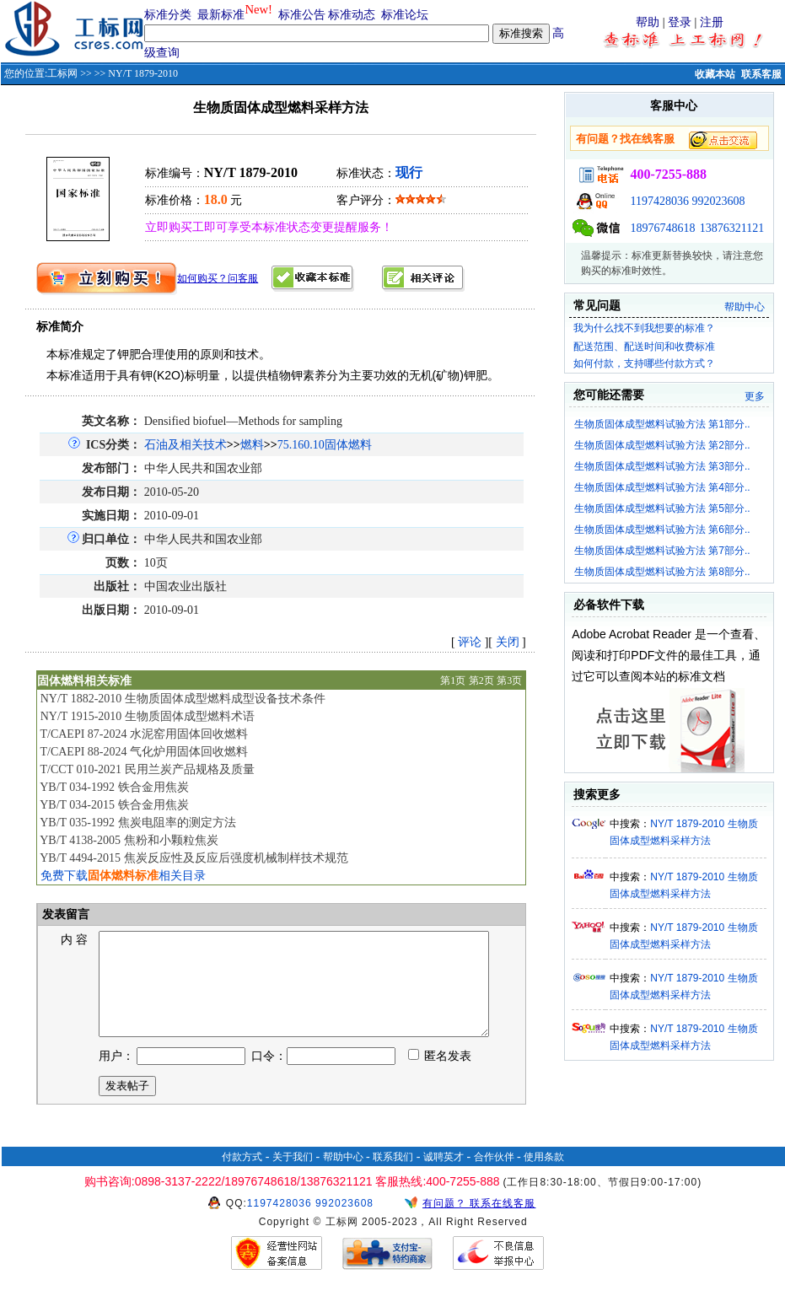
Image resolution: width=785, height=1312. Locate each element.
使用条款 (544, 1177)
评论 (469, 642)
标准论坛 (404, 14)
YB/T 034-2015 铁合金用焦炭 (114, 804)
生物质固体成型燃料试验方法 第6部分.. (662, 529)
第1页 (452, 680)
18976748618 (662, 228)
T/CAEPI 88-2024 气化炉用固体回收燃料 (144, 751)
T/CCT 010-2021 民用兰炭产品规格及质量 (147, 769)
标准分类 (167, 14)
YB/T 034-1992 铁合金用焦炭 (114, 787)
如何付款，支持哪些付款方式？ (644, 363)
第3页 (509, 680)
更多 (755, 396)
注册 (711, 22)
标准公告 (301, 14)
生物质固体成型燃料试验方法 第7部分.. (662, 551)
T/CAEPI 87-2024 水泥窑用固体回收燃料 (144, 734)
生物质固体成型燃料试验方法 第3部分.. (662, 466)
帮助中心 (744, 307)
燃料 (252, 444)
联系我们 (393, 1177)
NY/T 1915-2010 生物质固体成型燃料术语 (147, 716)
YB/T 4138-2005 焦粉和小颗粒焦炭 (129, 840)
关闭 (507, 642)
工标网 (62, 73)
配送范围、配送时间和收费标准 (644, 346)
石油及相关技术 (185, 444)
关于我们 (292, 1177)
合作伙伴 (494, 1177)
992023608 (718, 201)
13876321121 (732, 228)
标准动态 (351, 14)
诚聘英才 (443, 1177)
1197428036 (659, 201)
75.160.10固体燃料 (324, 444)
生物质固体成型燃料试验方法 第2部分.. (662, 445)
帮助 (647, 22)
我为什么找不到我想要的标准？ (644, 328)
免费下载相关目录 (123, 875)
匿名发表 (440, 1076)
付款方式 (242, 1177)
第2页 (481, 680)
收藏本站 (715, 74)
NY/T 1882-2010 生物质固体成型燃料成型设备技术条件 (182, 698)
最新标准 (221, 14)
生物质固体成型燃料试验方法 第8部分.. (662, 572)
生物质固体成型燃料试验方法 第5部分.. (662, 508)
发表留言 (65, 914)
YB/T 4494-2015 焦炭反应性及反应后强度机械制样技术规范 (193, 858)
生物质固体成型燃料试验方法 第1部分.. (662, 424)
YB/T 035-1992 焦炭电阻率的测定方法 (137, 822)
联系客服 (761, 74)
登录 (679, 22)
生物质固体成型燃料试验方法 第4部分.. (662, 487)
